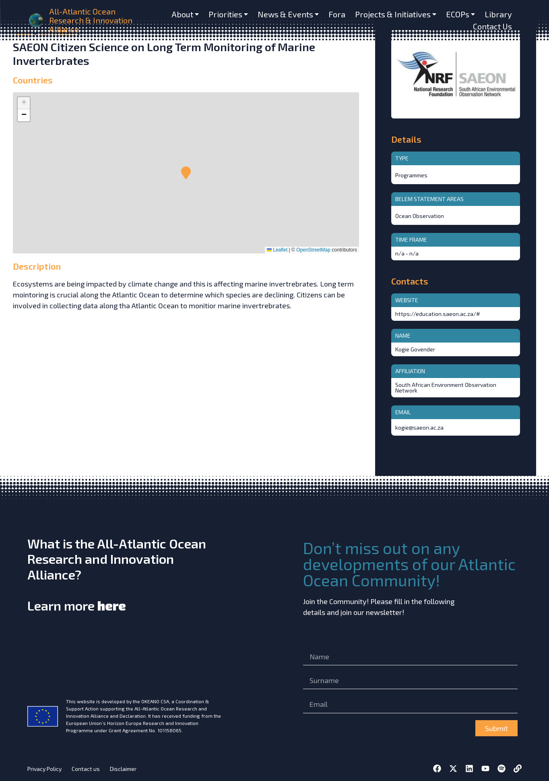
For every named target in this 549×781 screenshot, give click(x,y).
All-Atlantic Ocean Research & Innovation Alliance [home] (90, 20)
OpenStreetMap (313, 250)
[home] (36, 20)
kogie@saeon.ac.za (419, 427)
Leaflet (277, 250)
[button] (186, 172)
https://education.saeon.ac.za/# (437, 313)
